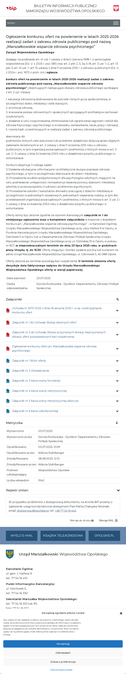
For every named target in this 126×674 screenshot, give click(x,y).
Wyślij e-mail (24, 537)
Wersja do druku (82, 520)
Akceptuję (63, 643)
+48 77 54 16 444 (65, 510)
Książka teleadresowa (63, 535)
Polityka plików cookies (61, 669)
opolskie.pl (104, 535)
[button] (121, 613)
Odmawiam (63, 652)
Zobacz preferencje (63, 661)
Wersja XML (108, 520)
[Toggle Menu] (115, 23)
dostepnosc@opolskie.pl (33, 510)
